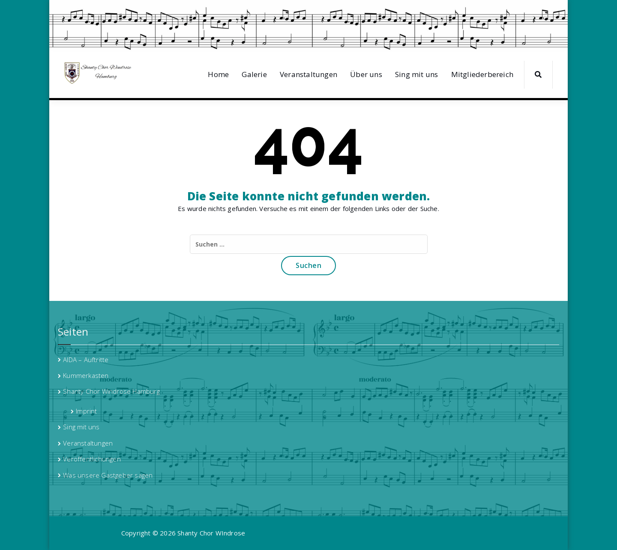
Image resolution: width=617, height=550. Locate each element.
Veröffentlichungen (92, 459)
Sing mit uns (416, 74)
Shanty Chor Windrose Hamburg (111, 391)
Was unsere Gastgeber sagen (108, 475)
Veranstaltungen (308, 74)
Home (218, 74)
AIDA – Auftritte (85, 359)
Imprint (86, 411)
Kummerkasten (85, 375)
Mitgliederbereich (482, 74)
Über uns (366, 74)
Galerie (254, 74)
